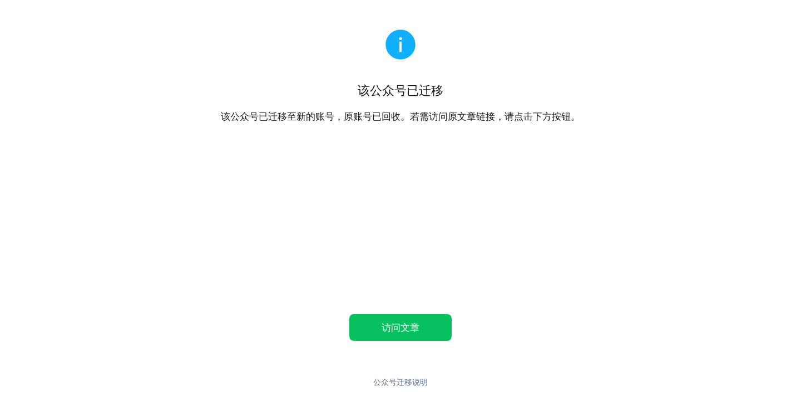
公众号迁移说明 (400, 381)
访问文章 (400, 327)
